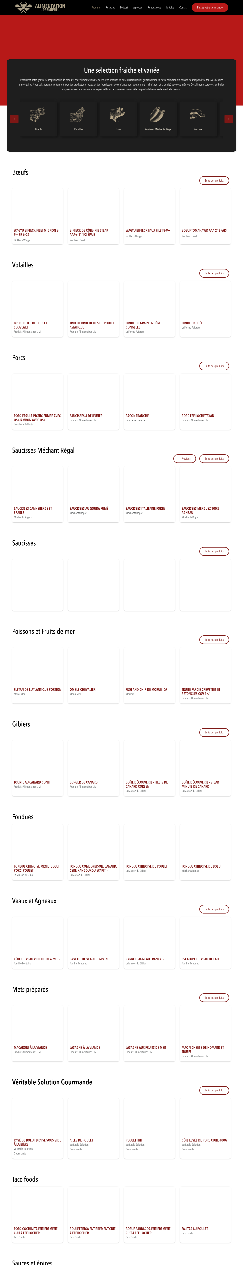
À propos (137, 7)
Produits (96, 7)
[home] (40, 7)
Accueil (15, 27)
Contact (183, 7)
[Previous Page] (184, 458)
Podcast (124, 7)
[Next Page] (214, 180)
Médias (170, 7)
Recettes (110, 7)
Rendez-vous (154, 7)
